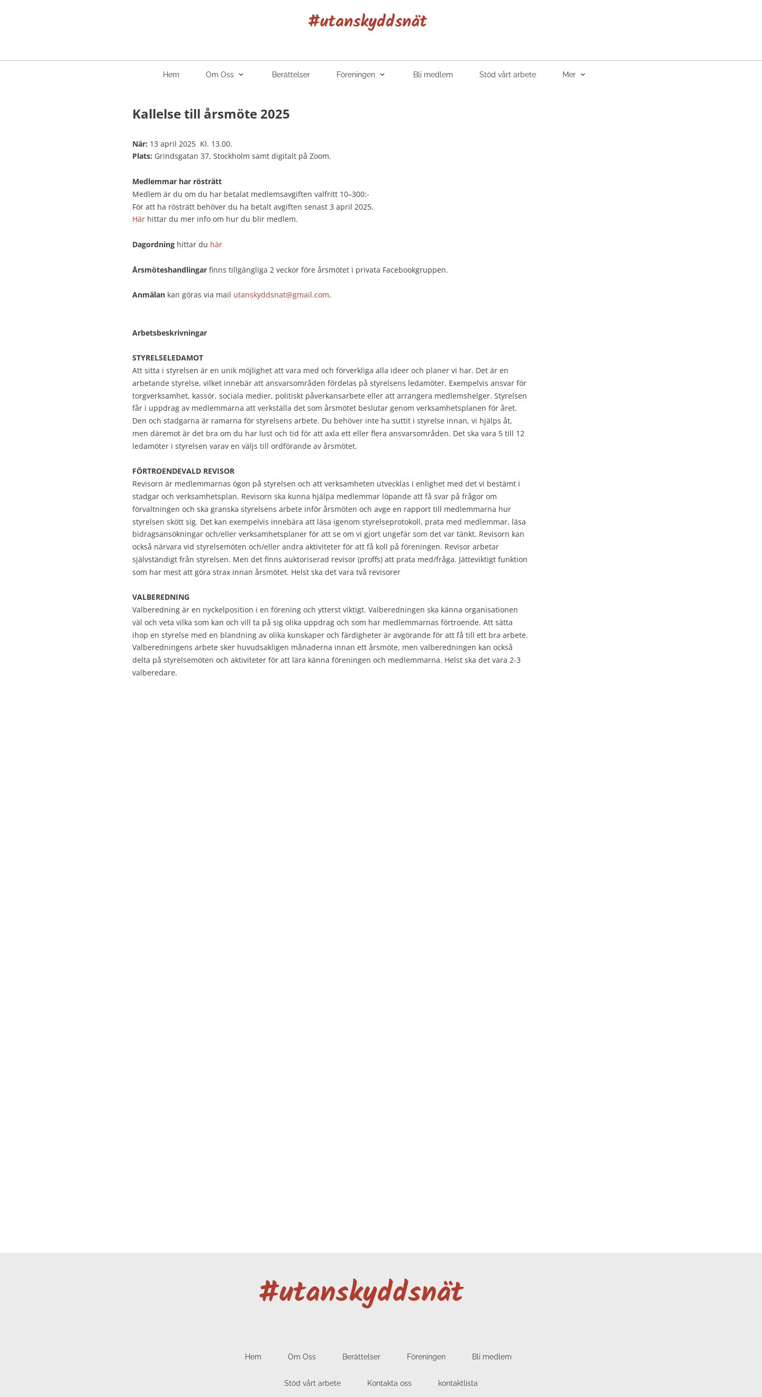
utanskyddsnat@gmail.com (281, 295)
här (216, 244)
